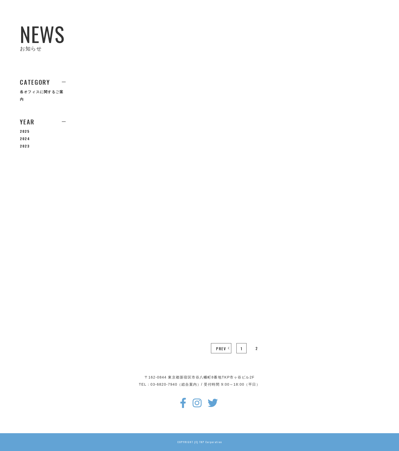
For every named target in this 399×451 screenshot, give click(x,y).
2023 (25, 146)
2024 (25, 138)
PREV (221, 348)
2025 (25, 131)
